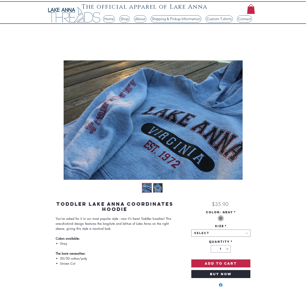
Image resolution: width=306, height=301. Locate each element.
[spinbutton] (220, 248)
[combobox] (220, 233)
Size (221, 226)
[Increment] (227, 248)
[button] (251, 9)
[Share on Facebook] (220, 285)
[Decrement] (213, 248)
